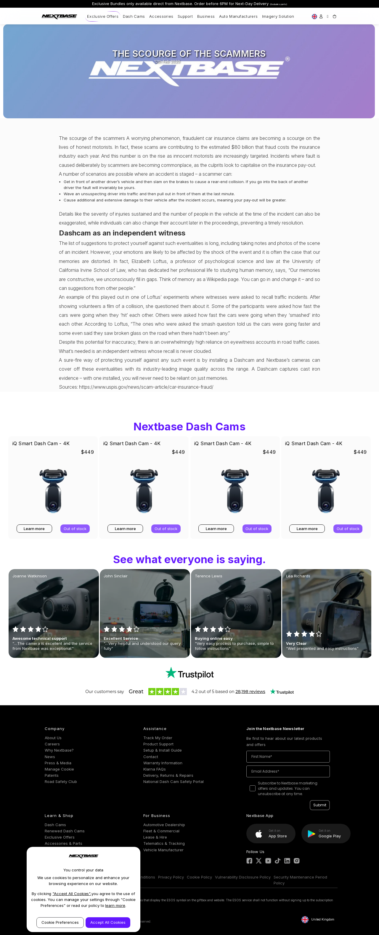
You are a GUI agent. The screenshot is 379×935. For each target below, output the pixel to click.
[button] (189, 673)
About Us (53, 737)
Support (185, 16)
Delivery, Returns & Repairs (168, 775)
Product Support (158, 744)
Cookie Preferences (60, 922)
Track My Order (157, 737)
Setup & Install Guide (162, 750)
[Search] (328, 16)
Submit (319, 805)
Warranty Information (162, 762)
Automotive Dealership (164, 824)
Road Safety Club (61, 781)
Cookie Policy (199, 877)
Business (206, 16)
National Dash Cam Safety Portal (173, 781)
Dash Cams (134, 16)
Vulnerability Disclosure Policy (243, 877)
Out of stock (75, 528)
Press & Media (58, 762)
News (50, 756)
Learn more (34, 528)
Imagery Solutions (279, 16)
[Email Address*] (288, 771)
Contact (150, 756)
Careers (52, 744)
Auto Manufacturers (238, 16)
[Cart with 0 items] (334, 16)
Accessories (161, 16)
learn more (115, 905)
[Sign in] (321, 16)
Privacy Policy (171, 877)
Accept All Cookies (108, 922)
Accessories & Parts (63, 843)
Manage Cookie (59, 769)
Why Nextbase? (59, 750)
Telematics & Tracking (164, 843)
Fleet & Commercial (161, 831)
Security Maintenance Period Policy (300, 880)
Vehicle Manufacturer (163, 849)
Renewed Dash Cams (65, 831)
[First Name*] (288, 757)
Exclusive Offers (102, 16)
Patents (52, 775)
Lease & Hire (155, 837)
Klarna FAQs (154, 769)
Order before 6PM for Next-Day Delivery (240, 3)
